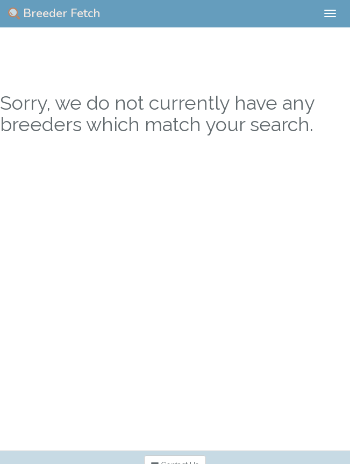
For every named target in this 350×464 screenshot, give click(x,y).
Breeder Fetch (54, 13)
